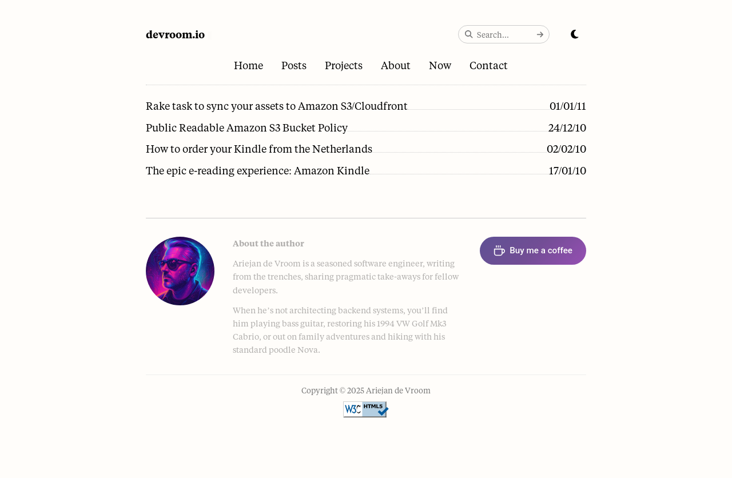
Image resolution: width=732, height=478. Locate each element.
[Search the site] (504, 34)
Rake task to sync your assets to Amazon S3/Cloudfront (277, 106)
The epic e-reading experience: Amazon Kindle (257, 170)
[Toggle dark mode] (574, 34)
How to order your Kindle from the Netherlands (259, 149)
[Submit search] (539, 34)
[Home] (179, 34)
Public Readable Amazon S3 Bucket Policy (247, 127)
